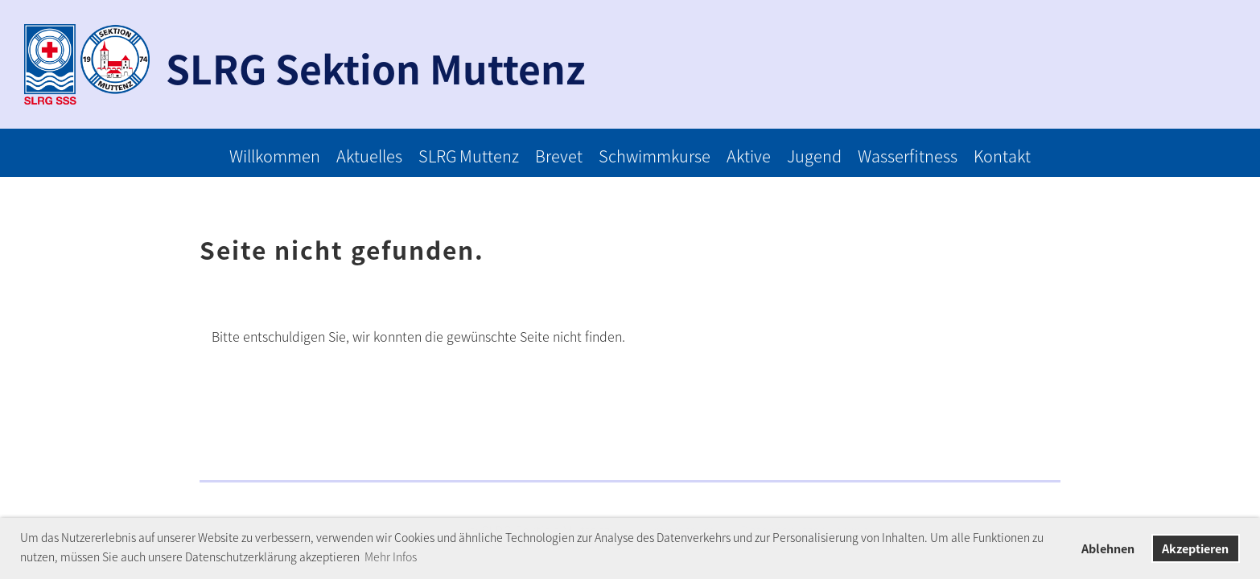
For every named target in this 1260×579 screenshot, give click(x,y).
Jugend (814, 155)
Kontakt (1002, 155)
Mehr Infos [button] (390, 556)
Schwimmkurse (654, 155)
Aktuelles (369, 155)
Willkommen (274, 155)
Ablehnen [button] (1107, 548)
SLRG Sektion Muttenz (376, 68)
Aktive (749, 155)
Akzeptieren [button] (1195, 548)
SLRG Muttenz (468, 155)
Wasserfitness (907, 155)
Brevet (559, 155)
